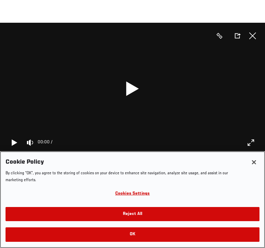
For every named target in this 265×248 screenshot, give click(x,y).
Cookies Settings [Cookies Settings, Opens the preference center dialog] (132, 194)
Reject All (132, 214)
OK (132, 234)
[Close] (254, 162)
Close (252, 35)
